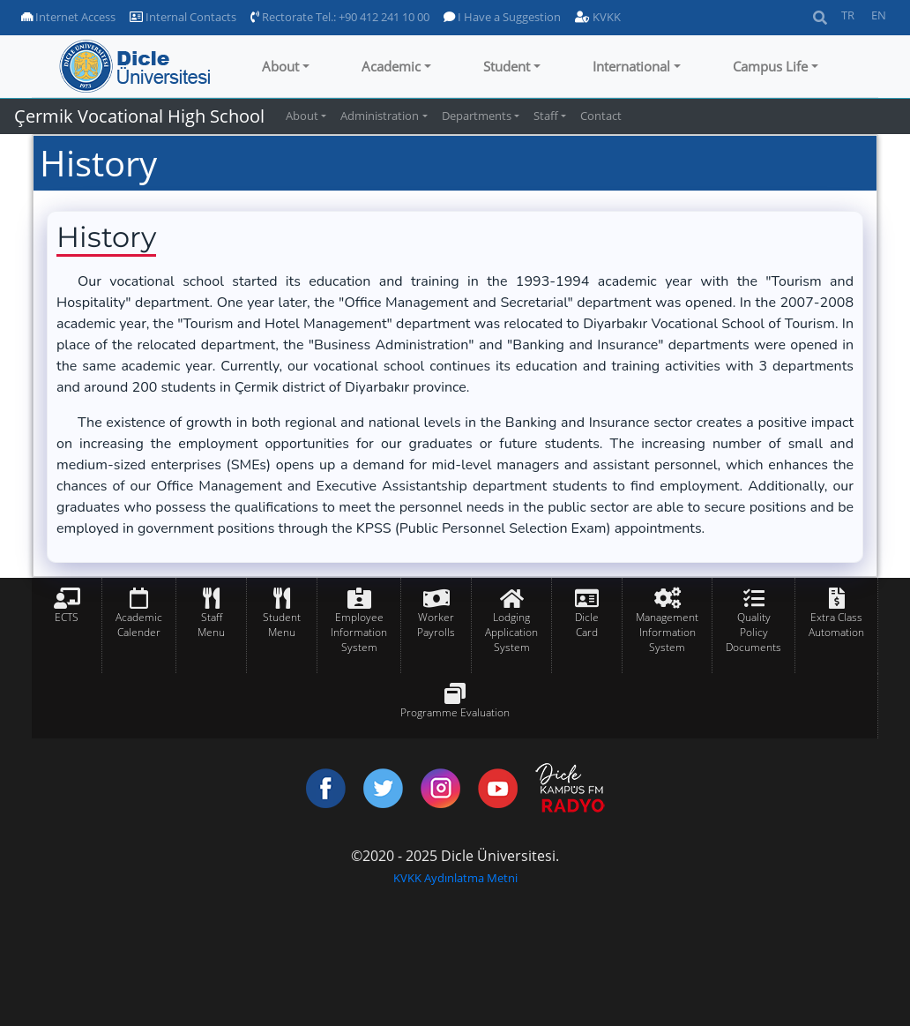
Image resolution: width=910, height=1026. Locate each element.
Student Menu (282, 625)
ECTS (66, 617)
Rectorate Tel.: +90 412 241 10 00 (339, 17)
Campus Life (770, 66)
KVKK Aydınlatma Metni (455, 878)
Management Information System (667, 632)
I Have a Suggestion (502, 17)
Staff (545, 116)
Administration (379, 116)
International (631, 66)
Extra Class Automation (836, 625)
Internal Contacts (183, 17)
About (280, 66)
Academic (391, 66)
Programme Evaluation (455, 712)
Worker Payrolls (436, 625)
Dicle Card (587, 625)
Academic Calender (139, 625)
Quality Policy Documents (753, 632)
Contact (601, 116)
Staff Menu (211, 625)
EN (878, 15)
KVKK (598, 17)
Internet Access (68, 17)
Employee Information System (359, 632)
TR (847, 15)
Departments (476, 116)
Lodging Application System (511, 632)
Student (506, 66)
